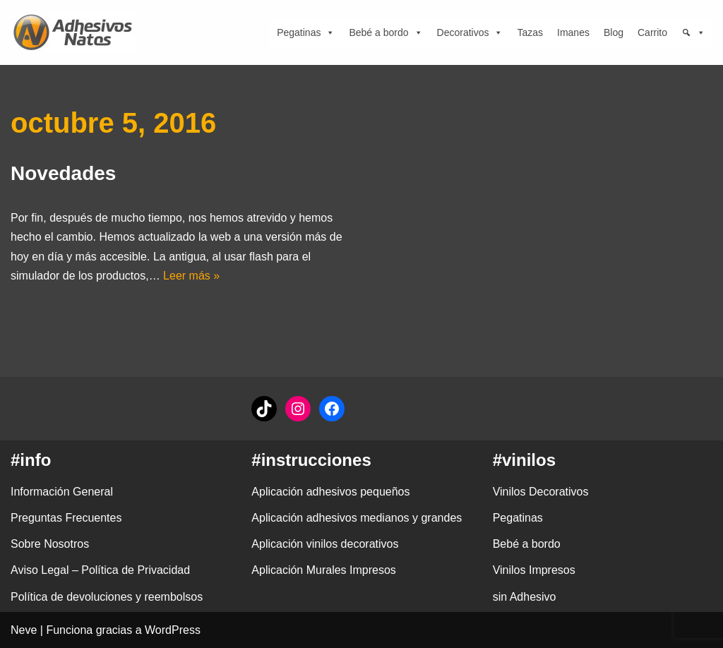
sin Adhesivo (524, 597)
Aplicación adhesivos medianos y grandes (356, 518)
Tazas (530, 32)
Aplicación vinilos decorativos (324, 544)
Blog (613, 32)
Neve (24, 630)
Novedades (63, 173)
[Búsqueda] (693, 32)
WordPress (173, 630)
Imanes (573, 32)
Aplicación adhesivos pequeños (330, 492)
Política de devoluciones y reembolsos (107, 597)
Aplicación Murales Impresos (323, 570)
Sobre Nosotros (50, 544)
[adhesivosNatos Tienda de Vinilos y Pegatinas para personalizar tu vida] (76, 32)
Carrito (652, 32)
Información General (62, 492)
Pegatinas (306, 32)
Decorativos (470, 32)
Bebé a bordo (385, 32)
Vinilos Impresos (534, 570)
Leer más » (191, 276)
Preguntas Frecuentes (66, 518)
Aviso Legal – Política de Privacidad (100, 570)
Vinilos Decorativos (541, 492)
